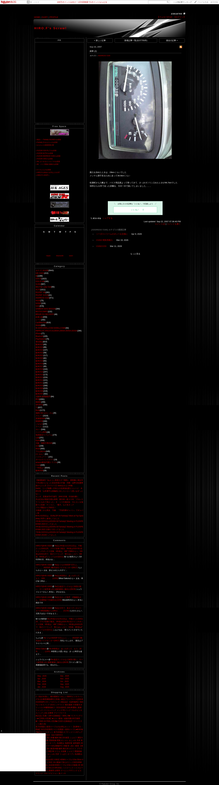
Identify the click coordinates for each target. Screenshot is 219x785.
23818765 (176, 14)
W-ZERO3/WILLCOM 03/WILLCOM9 (51, 328)
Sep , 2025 (64, 684)
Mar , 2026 (41, 681)
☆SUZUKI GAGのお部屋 (44, 159)
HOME (37, 17)
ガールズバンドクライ (45, 460)
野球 (37, 399)
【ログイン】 (180, 17)
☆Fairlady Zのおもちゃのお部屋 (46, 142)
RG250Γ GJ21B (42, 295)
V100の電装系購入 (104, 240)
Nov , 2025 (64, 679)
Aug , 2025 (64, 687)
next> (71, 256)
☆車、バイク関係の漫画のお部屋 (47, 164)
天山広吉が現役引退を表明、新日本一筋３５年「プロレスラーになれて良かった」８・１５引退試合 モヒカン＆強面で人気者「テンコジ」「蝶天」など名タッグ (59, 502)
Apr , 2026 (41, 679)
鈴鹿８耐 (39, 317)
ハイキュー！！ (42, 457)
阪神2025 (39, 344)
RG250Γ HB (40, 292)
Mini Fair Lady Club (43, 287)
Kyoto (38, 440)
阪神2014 (39, 375)
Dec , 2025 (64, 676)
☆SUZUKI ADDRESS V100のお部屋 (48, 156)
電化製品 (39, 342)
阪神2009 (39, 388)
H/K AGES (40, 273)
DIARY (45, 17)
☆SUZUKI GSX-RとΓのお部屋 (46, 150)
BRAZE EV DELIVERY (45, 314)
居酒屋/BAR (40, 418)
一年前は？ (40, 468)
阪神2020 (39, 358)
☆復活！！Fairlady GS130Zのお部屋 (48, 139)
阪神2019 (39, 361)
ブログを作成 (202, 2)
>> (182, 2)
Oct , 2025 (64, 681)
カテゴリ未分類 (42, 270)
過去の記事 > (172, 40)
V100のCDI (101, 246)
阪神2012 (39, 380)
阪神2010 (39, 386)
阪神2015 (39, 372)
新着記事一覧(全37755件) (135, 40)
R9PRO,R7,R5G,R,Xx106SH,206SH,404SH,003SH (56, 331)
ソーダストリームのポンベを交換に (112, 234)
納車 (92, 51)
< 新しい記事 (100, 40)
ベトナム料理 (41, 432)
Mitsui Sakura (41, 649)
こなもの (39, 424)
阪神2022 (39, 353)
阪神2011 (39, 383)
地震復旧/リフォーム (44, 435)
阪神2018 (39, 364)
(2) (95, 51)
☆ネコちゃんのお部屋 (43, 170)
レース (38, 320)
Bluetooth (39, 336)
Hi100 (38, 301)
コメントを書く (174, 224)
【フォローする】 (165, 17)
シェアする (108, 218)
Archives (59, 672)
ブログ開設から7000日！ (46, 507)
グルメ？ (39, 416)
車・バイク (34, 2)
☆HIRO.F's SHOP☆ (43, 175)
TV (37, 407)
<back (48, 256)
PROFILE (54, 17)
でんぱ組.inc (41, 451)
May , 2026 (41, 676)
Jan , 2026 (41, 687)
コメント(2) (160, 224)
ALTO (38, 290)
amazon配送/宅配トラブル (46, 462)
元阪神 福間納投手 (43, 396)
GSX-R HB (40, 281)
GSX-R (38, 279)
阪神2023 (39, 350)
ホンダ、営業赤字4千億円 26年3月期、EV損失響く (57, 497)
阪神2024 (39, 347)
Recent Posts (59, 476)
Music (38, 449)
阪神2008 (39, 391)
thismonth (59, 256)
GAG (38, 306)
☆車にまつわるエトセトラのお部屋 (48, 161)
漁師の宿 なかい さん (44, 413)
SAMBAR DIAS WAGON (46, 309)
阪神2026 (39, 470)
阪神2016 (39, 369)
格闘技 (38, 402)
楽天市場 (214, 2)
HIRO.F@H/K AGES (44, 546)
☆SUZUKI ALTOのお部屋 (44, 153)
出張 (37, 446)
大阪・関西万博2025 (44, 443)
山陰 (37, 438)
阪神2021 (39, 355)
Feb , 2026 (41, 684)
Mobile (38, 325)
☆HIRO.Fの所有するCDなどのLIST (48, 172)
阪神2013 (39, 377)
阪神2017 (39, 366)
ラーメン (39, 427)
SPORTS (39, 405)
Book (38, 410)
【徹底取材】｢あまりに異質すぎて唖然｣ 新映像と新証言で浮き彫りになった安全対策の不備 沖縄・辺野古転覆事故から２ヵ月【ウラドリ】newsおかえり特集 (59, 483)
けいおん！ (40, 454)
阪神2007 (39, 394)
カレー (38, 429)
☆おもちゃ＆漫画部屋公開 (45, 145)
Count (38, 465)
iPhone (38, 333)
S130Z (38, 284)
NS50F (38, 303)
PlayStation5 (41, 339)
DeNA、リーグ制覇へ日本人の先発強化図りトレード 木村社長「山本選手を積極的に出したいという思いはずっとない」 (59, 491)
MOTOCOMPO (42, 311)
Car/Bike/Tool (41, 322)
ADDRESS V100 (42, 298)
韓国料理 (39, 421)
